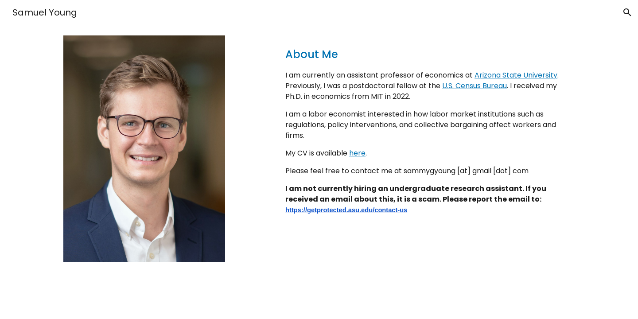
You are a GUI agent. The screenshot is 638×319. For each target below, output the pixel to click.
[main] (428, 127)
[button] (627, 12)
